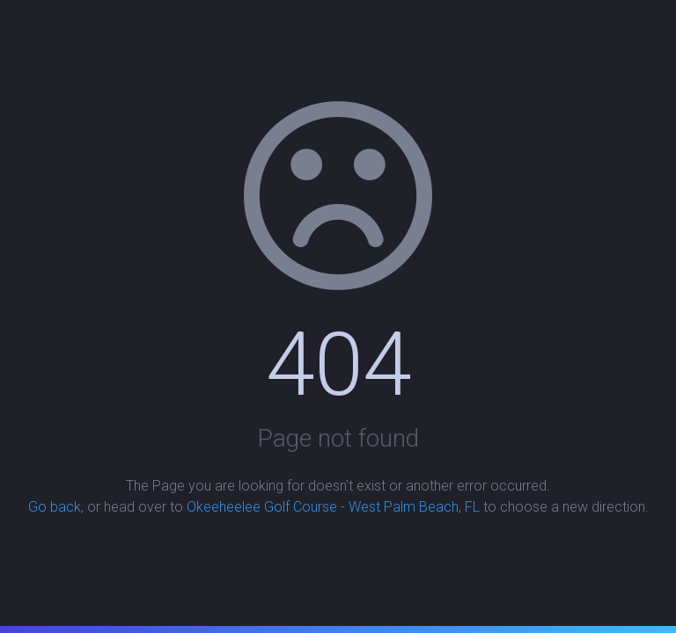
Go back (54, 506)
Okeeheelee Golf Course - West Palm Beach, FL (333, 506)
